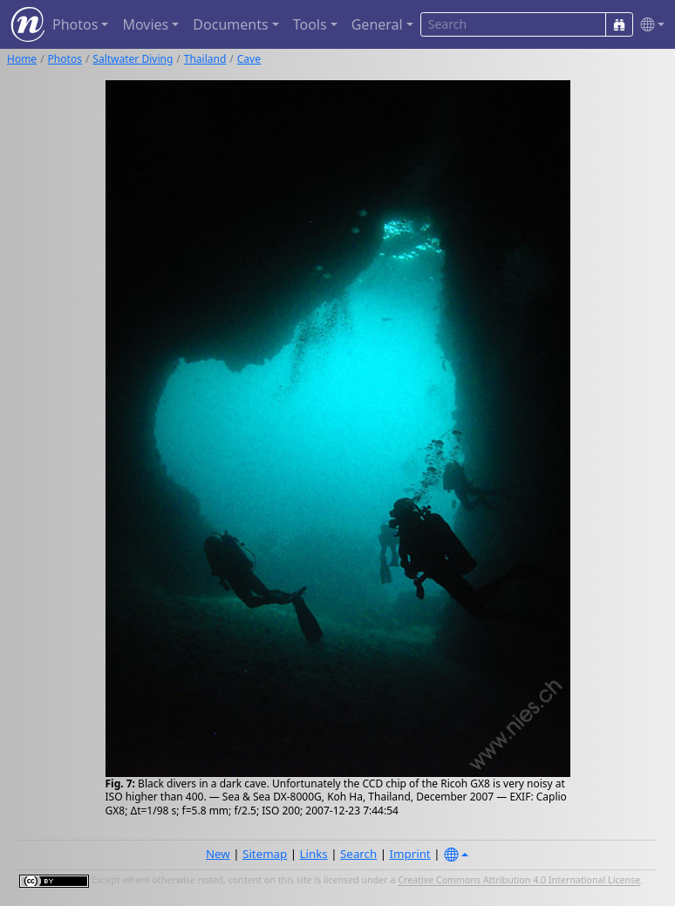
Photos (65, 58)
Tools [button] (310, 24)
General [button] (377, 24)
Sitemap (264, 854)
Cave (249, 58)
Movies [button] (145, 24)
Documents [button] (230, 24)
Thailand (205, 58)
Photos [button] (75, 24)
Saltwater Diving (132, 58)
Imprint (410, 854)
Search (358, 854)
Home (22, 58)
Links (314, 854)
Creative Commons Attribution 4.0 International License (519, 881)
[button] (649, 25)
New (218, 854)
